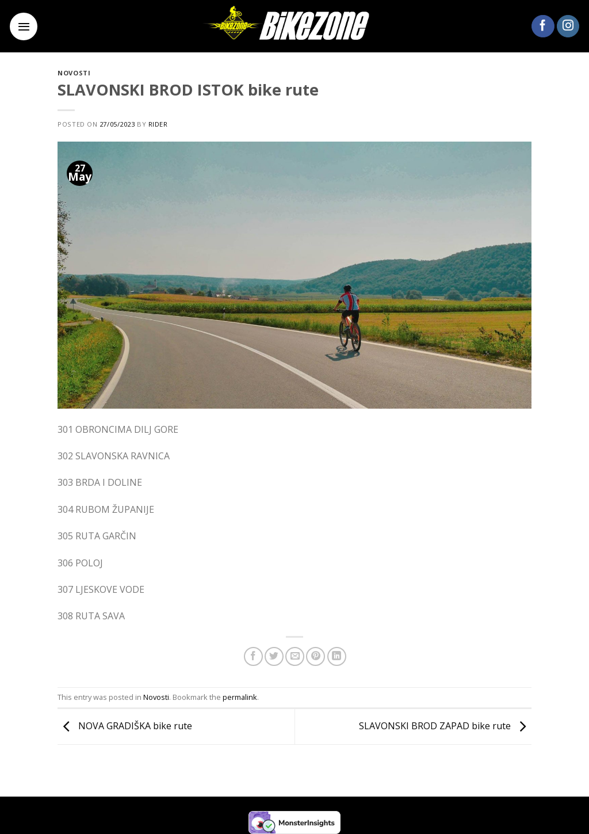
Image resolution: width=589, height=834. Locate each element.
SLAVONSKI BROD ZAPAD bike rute (445, 725)
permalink (240, 697)
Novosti (74, 72)
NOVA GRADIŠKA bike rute (125, 725)
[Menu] (23, 26)
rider (158, 124)
